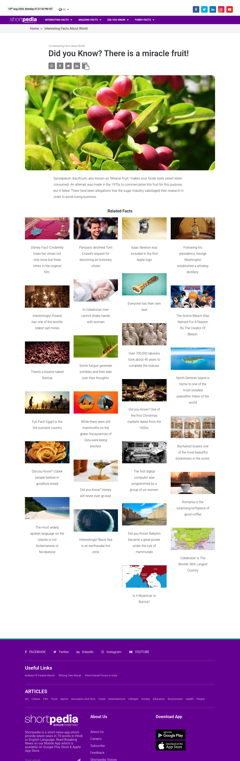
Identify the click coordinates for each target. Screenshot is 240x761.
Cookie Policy (136, 739)
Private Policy (185, 739)
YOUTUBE (139, 602)
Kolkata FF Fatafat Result (40, 625)
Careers (96, 689)
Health (190, 649)
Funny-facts (143, 19)
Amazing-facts (89, 19)
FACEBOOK (35, 602)
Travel (101, 649)
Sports (64, 649)
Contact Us (107, 739)
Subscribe (97, 696)
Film (45, 649)
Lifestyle (133, 649)
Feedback (97, 703)
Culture (35, 649)
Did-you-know (117, 19)
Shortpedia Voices (103, 710)
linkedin (85, 602)
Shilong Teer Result (69, 625)
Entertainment (116, 649)
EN (62, 9)
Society (145, 649)
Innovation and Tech (83, 649)
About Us (97, 682)
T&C (209, 739)
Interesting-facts (57, 19)
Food (54, 649)
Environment (175, 649)
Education (159, 649)
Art (26, 649)
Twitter (61, 602)
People (200, 649)
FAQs (160, 739)
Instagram (111, 602)
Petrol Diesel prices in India (101, 625)
